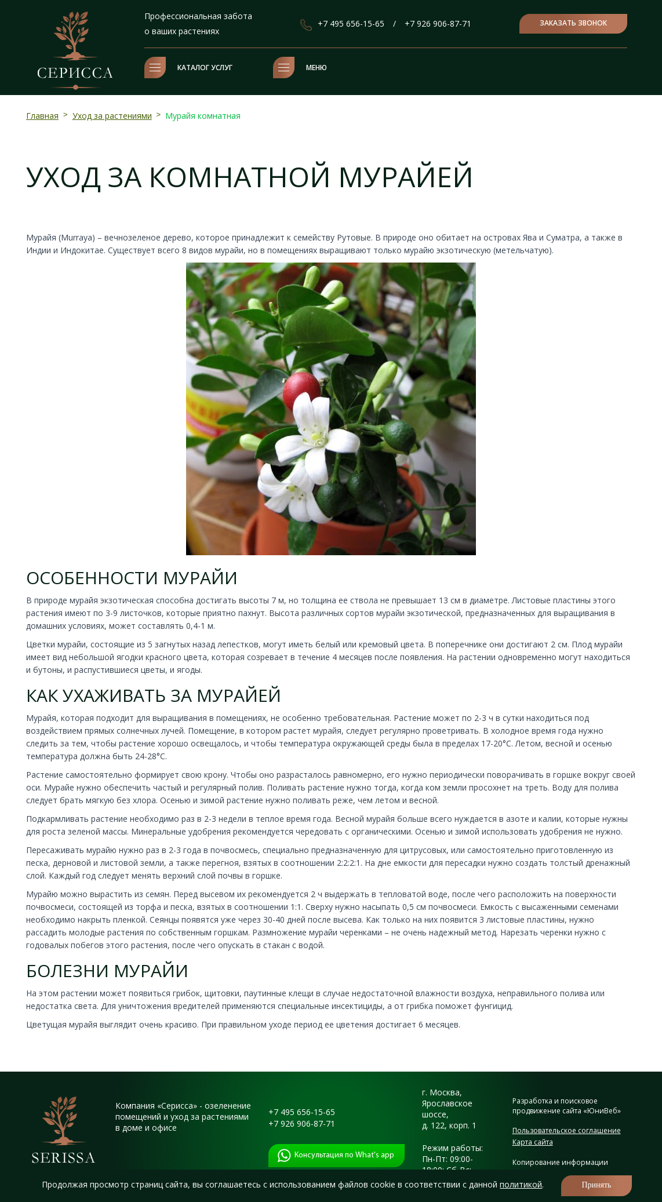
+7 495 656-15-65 (351, 23)
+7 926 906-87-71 (438, 23)
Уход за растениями (112, 115)
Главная (42, 115)
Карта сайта (532, 1142)
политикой (521, 1184)
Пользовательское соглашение (566, 1130)
